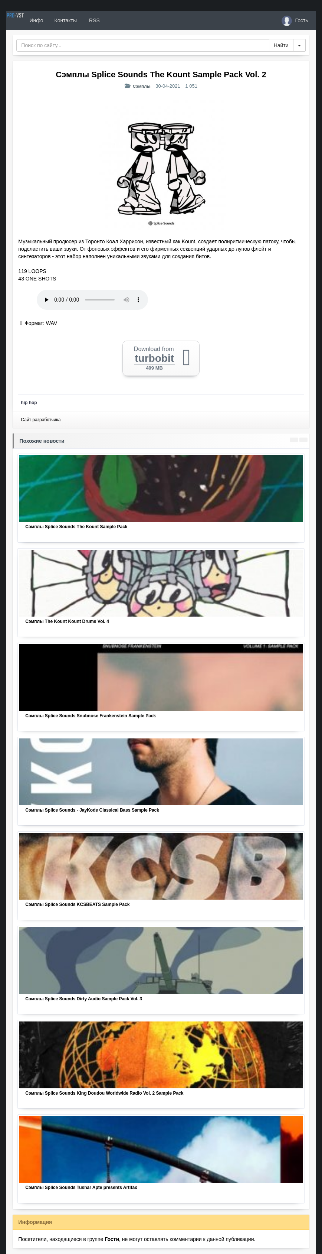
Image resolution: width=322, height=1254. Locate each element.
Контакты (92, 20)
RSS (121, 20)
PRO (28, 20)
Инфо (63, 20)
